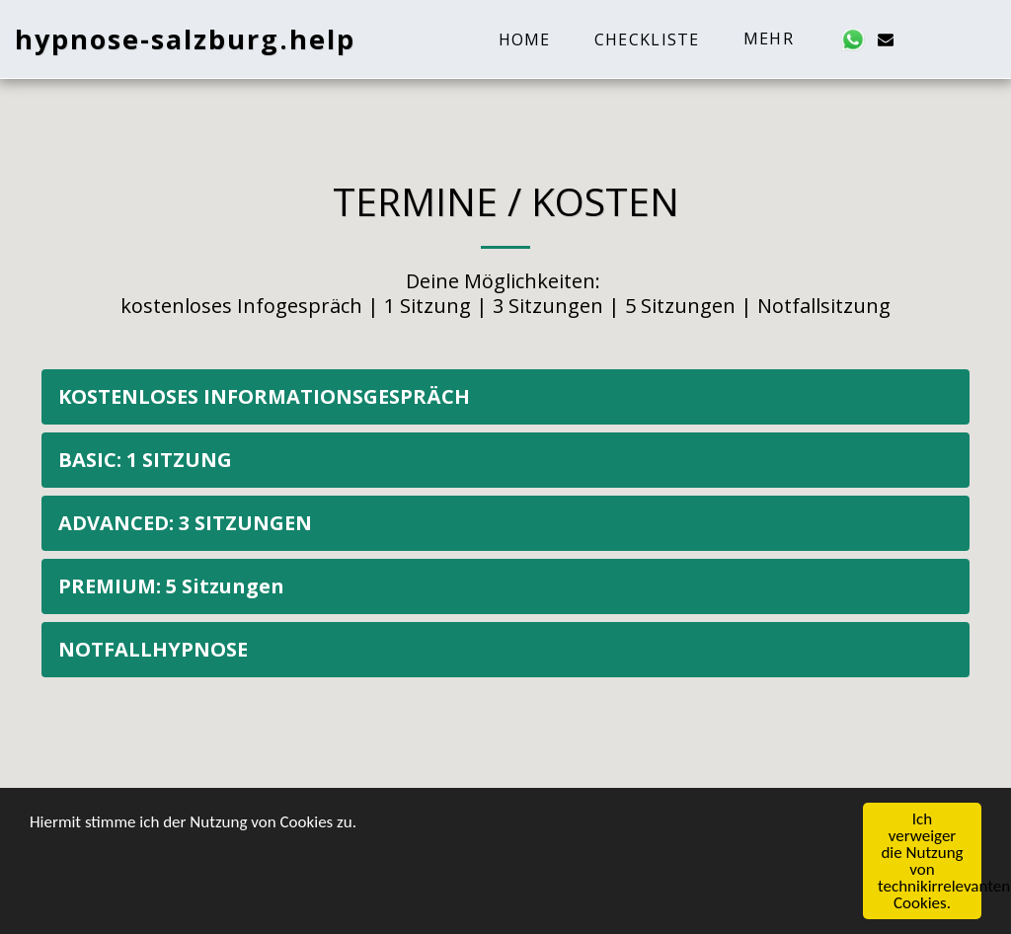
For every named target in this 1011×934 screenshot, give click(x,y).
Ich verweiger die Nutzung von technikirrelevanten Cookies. (929, 862)
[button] (853, 39)
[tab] (505, 397)
